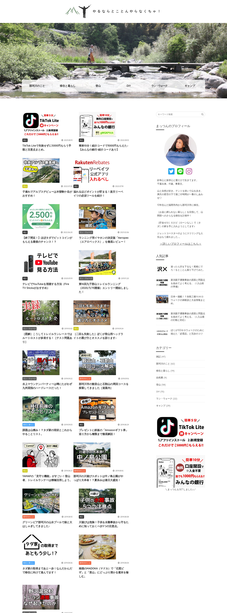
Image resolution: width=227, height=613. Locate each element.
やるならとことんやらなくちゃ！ (114, 11)
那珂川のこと (37, 85)
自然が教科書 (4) (65, 518)
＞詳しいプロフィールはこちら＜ (180, 243)
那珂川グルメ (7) (103, 518)
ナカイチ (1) (29, 518)
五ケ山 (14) (126, 525)
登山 (98, 85)
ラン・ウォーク (159, 85)
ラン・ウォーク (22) (166, 400)
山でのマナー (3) (144, 525)
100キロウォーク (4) (93, 525)
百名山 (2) (154, 532)
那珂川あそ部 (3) (110, 532)
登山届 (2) (169, 532)
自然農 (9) (161, 379)
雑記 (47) (160, 358)
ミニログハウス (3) (33, 539)
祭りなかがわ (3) (124, 518)
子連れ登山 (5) (165, 518)
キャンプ (190, 85)
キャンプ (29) (163, 407)
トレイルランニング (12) (35, 525)
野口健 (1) (140, 532)
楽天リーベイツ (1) (178, 525)
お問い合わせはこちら (180, 566)
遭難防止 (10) (186, 532)
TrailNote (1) (83, 518)
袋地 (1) (55, 525)
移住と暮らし (68, 85)
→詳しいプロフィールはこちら (100, 581)
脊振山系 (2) (46, 532)
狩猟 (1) (161, 525)
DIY (129, 85)
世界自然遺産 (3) (66, 532)
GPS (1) (126, 532)
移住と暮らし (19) (165, 372)
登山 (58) (161, 386)
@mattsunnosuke (91, 564)
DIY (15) (160, 393)
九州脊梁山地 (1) (145, 518)
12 (97, 464)
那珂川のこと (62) (165, 365)
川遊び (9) (194, 518)
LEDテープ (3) (71, 525)
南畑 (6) (111, 525)
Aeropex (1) (45, 518)
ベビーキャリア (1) (88, 532)
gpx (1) (180, 518)
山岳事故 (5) (29, 532)
